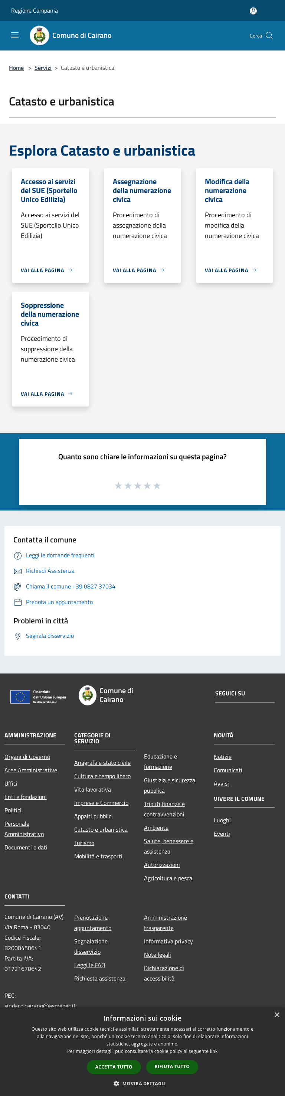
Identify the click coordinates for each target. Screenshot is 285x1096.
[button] (142, 1083)
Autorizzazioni (162, 864)
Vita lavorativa (92, 789)
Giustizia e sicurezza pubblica (169, 785)
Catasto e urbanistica (101, 829)
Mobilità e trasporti (98, 856)
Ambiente (156, 827)
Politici (13, 810)
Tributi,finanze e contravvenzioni (164, 809)
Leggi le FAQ (89, 964)
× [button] (276, 1015)
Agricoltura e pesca (168, 878)
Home (16, 67)
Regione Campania (34, 10)
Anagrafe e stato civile (102, 762)
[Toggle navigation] (14, 34)
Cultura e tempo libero (102, 776)
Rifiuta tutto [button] (172, 1066)
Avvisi (221, 783)
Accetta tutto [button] (113, 1067)
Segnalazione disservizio (91, 946)
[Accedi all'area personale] (253, 11)
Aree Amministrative (30, 770)
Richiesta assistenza (99, 978)
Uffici (10, 783)
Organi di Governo (27, 756)
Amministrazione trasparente (165, 922)
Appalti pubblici (93, 816)
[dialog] (142, 1051)
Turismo (84, 842)
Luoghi (222, 820)
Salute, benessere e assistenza (168, 846)
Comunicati (228, 770)
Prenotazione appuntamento (92, 922)
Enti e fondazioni (25, 796)
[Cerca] (269, 35)
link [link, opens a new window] (214, 1051)
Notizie (223, 756)
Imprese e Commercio (101, 802)
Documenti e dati (26, 847)
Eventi (222, 833)
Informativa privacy (168, 941)
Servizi (43, 67)
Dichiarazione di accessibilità (164, 973)
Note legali (157, 954)
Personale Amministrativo (24, 828)
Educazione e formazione (160, 761)
